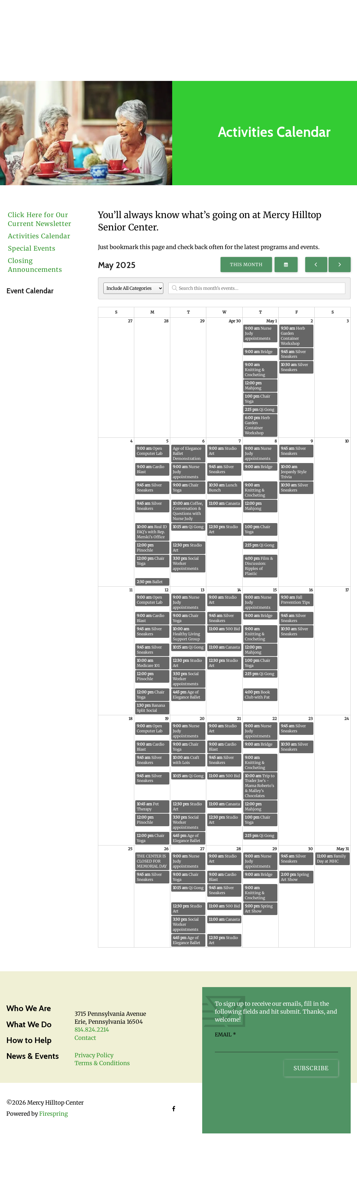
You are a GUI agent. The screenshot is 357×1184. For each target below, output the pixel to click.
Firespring (53, 1113)
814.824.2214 (92, 1029)
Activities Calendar (39, 236)
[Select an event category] (133, 288)
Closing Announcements (35, 265)
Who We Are (28, 1008)
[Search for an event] (256, 288)
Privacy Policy (94, 1055)
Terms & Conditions (102, 1063)
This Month (246, 264)
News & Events (32, 1056)
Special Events (32, 248)
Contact (85, 1037)
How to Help (28, 1040)
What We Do (28, 1024)
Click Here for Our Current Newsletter (39, 219)
